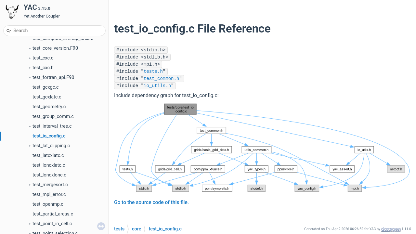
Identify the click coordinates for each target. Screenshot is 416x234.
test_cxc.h (43, 68)
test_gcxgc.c (45, 87)
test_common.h (161, 78)
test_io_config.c (49, 136)
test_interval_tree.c (52, 126)
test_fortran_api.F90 (53, 77)
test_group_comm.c (53, 116)
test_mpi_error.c (49, 194)
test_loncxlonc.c (49, 175)
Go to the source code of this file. (151, 202)
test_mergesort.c (50, 185)
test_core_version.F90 (55, 48)
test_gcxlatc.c (46, 97)
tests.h (153, 71)
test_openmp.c (47, 204)
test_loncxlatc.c (48, 165)
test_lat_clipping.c (51, 146)
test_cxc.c (42, 58)
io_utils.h (157, 85)
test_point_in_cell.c (52, 224)
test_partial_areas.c (52, 214)
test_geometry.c (49, 107)
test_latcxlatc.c (48, 155)
